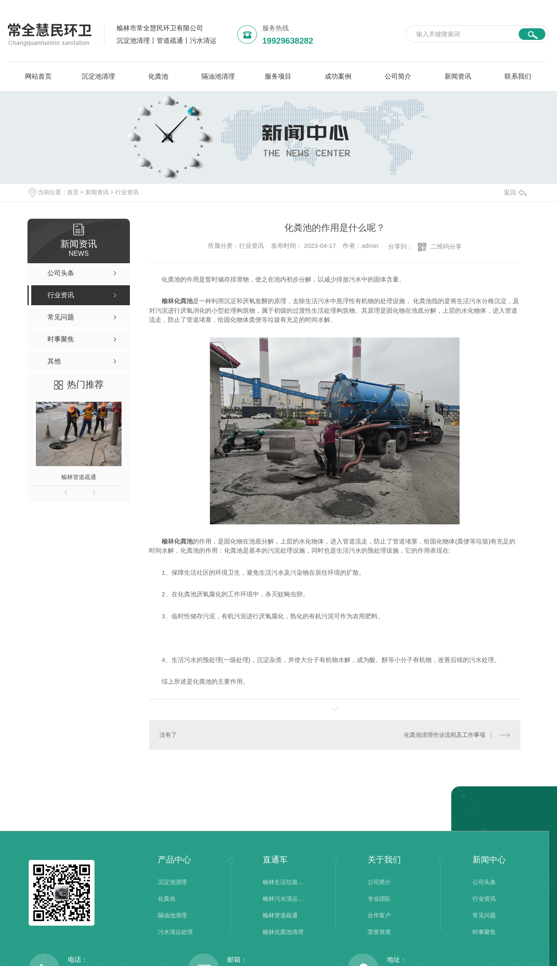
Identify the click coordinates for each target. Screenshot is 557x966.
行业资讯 (127, 192)
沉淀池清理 (98, 76)
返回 (515, 192)
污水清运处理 (175, 932)
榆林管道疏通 (78, 477)
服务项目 (278, 76)
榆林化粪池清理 (283, 932)
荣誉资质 (379, 932)
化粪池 (158, 76)
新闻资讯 (458, 76)
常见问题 (484, 915)
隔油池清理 (218, 76)
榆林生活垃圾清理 (283, 882)
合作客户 (379, 915)
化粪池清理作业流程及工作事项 (444, 734)
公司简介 (398, 76)
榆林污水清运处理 (283, 898)
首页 (73, 192)
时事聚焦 (484, 932)
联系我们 (518, 76)
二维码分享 (446, 246)
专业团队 (379, 898)
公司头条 (484, 882)
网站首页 (38, 76)
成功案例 (338, 76)
